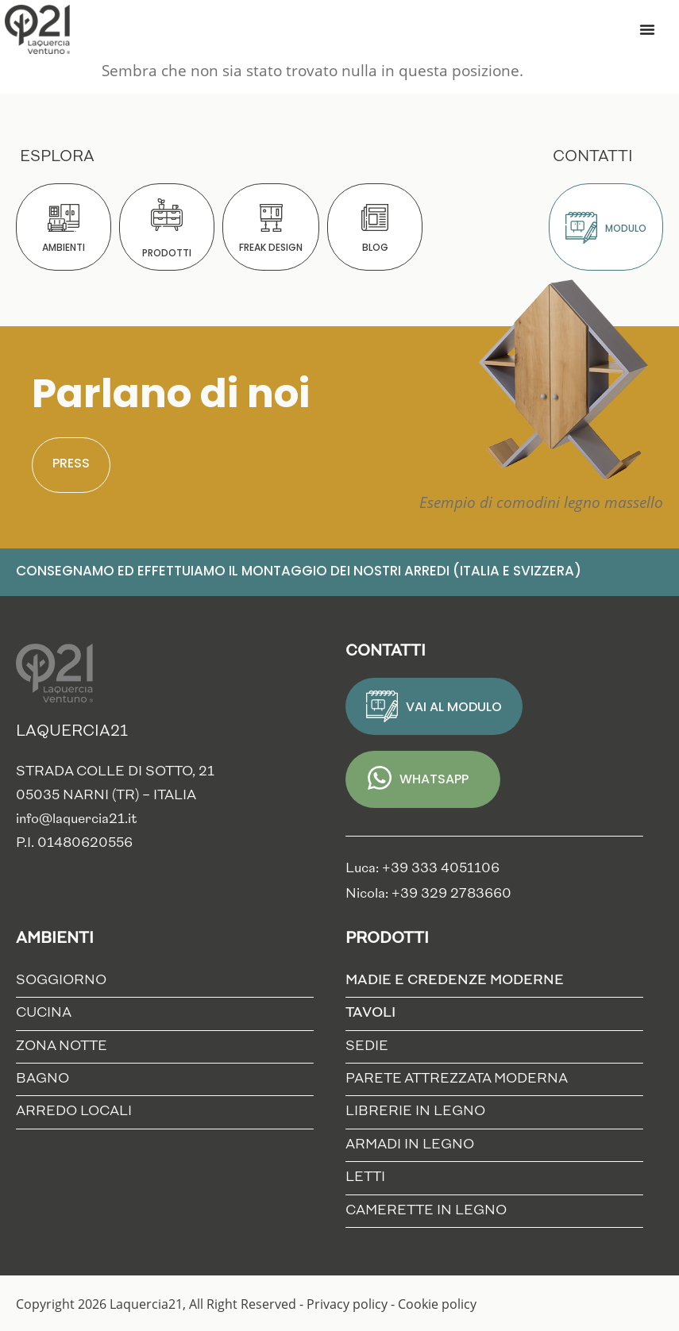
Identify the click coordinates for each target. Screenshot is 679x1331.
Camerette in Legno (426, 1211)
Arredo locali (74, 1111)
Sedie (366, 1046)
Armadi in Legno (409, 1145)
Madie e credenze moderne (458, 981)
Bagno (42, 1079)
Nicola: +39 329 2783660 (428, 894)
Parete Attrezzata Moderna (456, 1079)
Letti (365, 1177)
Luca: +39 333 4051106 (422, 868)
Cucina (43, 1013)
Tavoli (374, 1014)
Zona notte (61, 1046)
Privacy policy (347, 1304)
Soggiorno (61, 980)
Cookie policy (437, 1304)
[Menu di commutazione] (647, 29)
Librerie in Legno (415, 1111)
